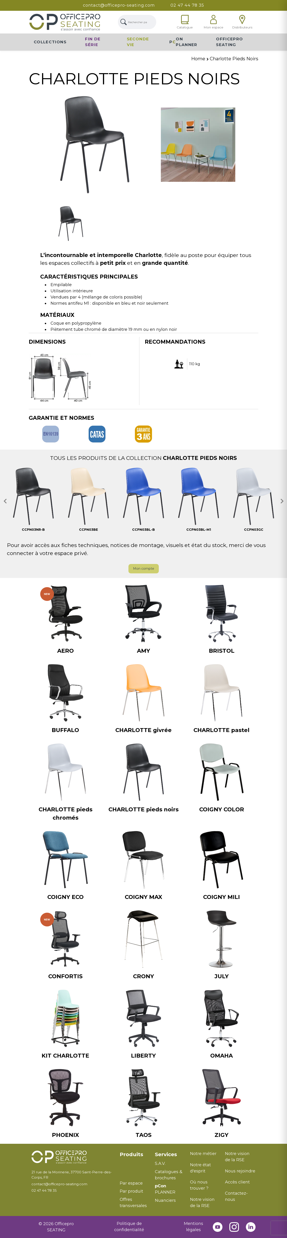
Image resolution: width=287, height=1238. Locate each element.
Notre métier (203, 1153)
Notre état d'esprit (200, 1168)
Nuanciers (165, 1200)
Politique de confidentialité (129, 1226)
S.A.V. (160, 1163)
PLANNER (165, 1189)
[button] (5, 501)
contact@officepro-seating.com (119, 5)
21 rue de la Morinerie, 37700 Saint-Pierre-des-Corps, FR (71, 1175)
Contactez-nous (236, 1196)
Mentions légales (193, 1226)
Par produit (131, 1191)
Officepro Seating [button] (229, 42)
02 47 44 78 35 (187, 5)
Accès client (237, 1182)
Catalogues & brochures (168, 1174)
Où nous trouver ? (199, 1185)
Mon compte (143, 568)
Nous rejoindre (240, 1171)
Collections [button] (50, 42)
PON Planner (183, 42)
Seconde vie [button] (138, 42)
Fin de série (92, 42)
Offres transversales (133, 1202)
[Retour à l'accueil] (72, 1157)
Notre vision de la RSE (202, 1202)
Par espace (131, 1183)
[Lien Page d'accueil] (65, 22)
